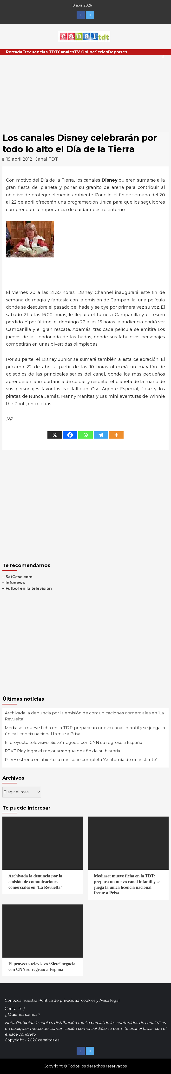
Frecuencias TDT (40, 52)
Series (101, 52)
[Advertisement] (85, 91)
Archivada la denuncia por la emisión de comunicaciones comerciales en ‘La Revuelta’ (84, 716)
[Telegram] (101, 435)
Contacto (14, 1008)
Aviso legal (109, 1000)
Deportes (117, 52)
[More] (116, 435)
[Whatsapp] (85, 435)
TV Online (84, 52)
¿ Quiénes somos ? (22, 1014)
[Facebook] (70, 435)
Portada (14, 52)
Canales (66, 52)
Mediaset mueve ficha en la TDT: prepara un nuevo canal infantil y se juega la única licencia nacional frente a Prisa (85, 730)
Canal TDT (46, 159)
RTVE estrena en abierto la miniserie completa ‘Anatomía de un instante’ (81, 759)
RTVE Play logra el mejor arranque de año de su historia (62, 750)
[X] (54, 435)
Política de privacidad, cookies (66, 1000)
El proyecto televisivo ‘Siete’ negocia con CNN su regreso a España (73, 742)
